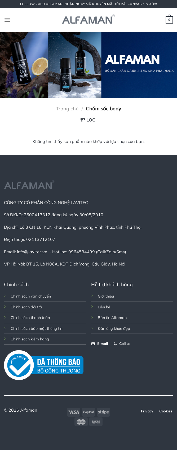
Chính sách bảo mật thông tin (36, 328)
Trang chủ (67, 109)
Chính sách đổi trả (26, 307)
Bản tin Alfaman (112, 317)
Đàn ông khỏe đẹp (114, 328)
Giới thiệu (106, 296)
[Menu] (7, 19)
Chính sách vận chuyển (31, 296)
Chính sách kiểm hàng (30, 339)
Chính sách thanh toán (30, 317)
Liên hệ (104, 307)
